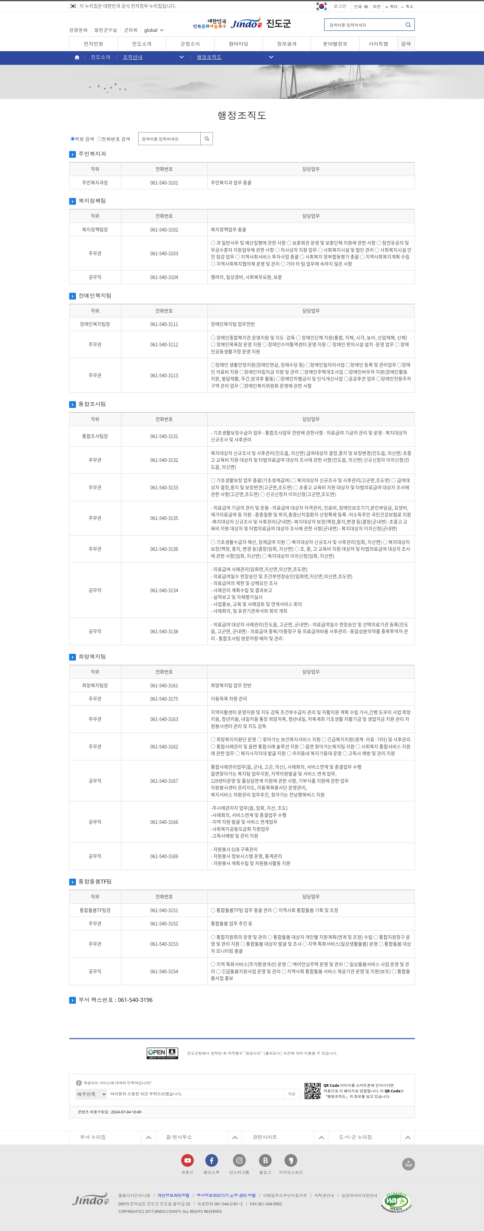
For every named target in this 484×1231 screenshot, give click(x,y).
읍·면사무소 (179, 1137)
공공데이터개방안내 (359, 1195)
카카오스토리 (291, 1172)
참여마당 (238, 43)
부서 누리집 (93, 1137)
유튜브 (188, 1172)
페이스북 (211, 1172)
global (150, 30)
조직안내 (133, 57)
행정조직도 (209, 57)
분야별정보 (335, 43)
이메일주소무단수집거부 (285, 1195)
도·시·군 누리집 (355, 1137)
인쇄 (358, 6)
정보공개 (287, 43)
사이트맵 (378, 43)
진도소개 (142, 43)
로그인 (340, 6)
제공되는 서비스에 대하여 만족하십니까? (117, 1083)
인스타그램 (239, 1172)
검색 (406, 43)
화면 (377, 6)
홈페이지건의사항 (134, 1195)
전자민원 (93, 43)
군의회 (131, 30)
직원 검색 (84, 139)
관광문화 (78, 30)
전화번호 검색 (116, 139)
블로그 (265, 1172)
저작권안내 (324, 1195)
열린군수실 (105, 30)
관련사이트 (264, 1137)
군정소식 (190, 43)
